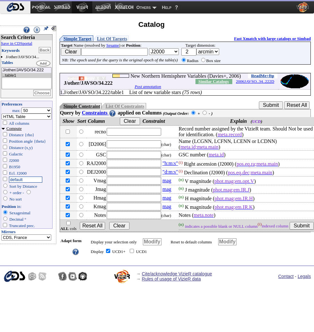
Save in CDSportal (16, 43)
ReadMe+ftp (262, 75)
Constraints (99, 112)
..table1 (26, 75)
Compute (14, 128)
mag (166, 180)
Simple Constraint (81, 106)
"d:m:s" (170, 172)
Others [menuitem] (143, 7)
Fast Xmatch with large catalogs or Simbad (272, 38)
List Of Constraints (124, 106)
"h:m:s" (170, 163)
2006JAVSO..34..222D (255, 81)
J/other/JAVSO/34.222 (26, 70)
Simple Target (77, 38)
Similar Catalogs (213, 81)
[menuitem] (15, 7)
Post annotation (148, 86)
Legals (304, 276)
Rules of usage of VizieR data (171, 278)
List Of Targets (112, 38)
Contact (285, 276)
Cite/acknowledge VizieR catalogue (177, 273)
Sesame (112, 45)
